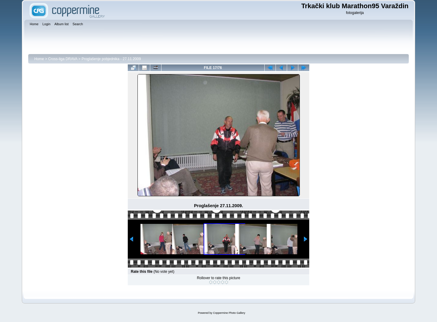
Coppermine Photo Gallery (229, 312)
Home (39, 59)
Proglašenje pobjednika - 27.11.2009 (111, 59)
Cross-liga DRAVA (62, 59)
